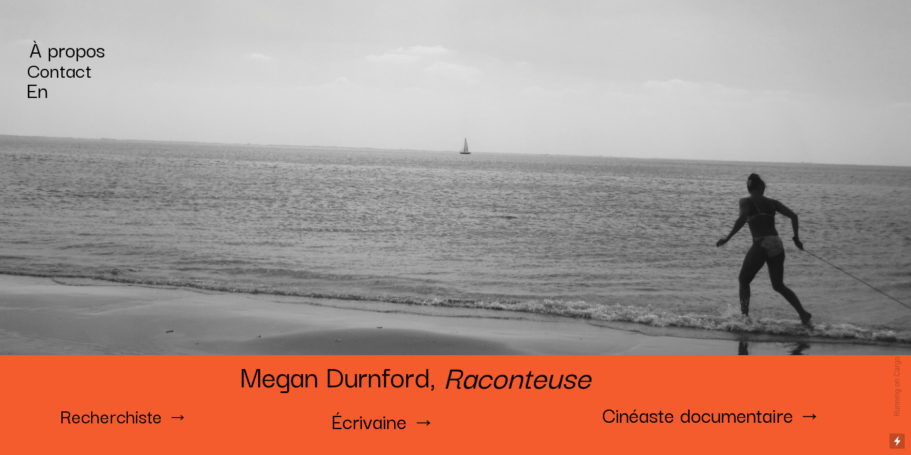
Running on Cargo (897, 386)
